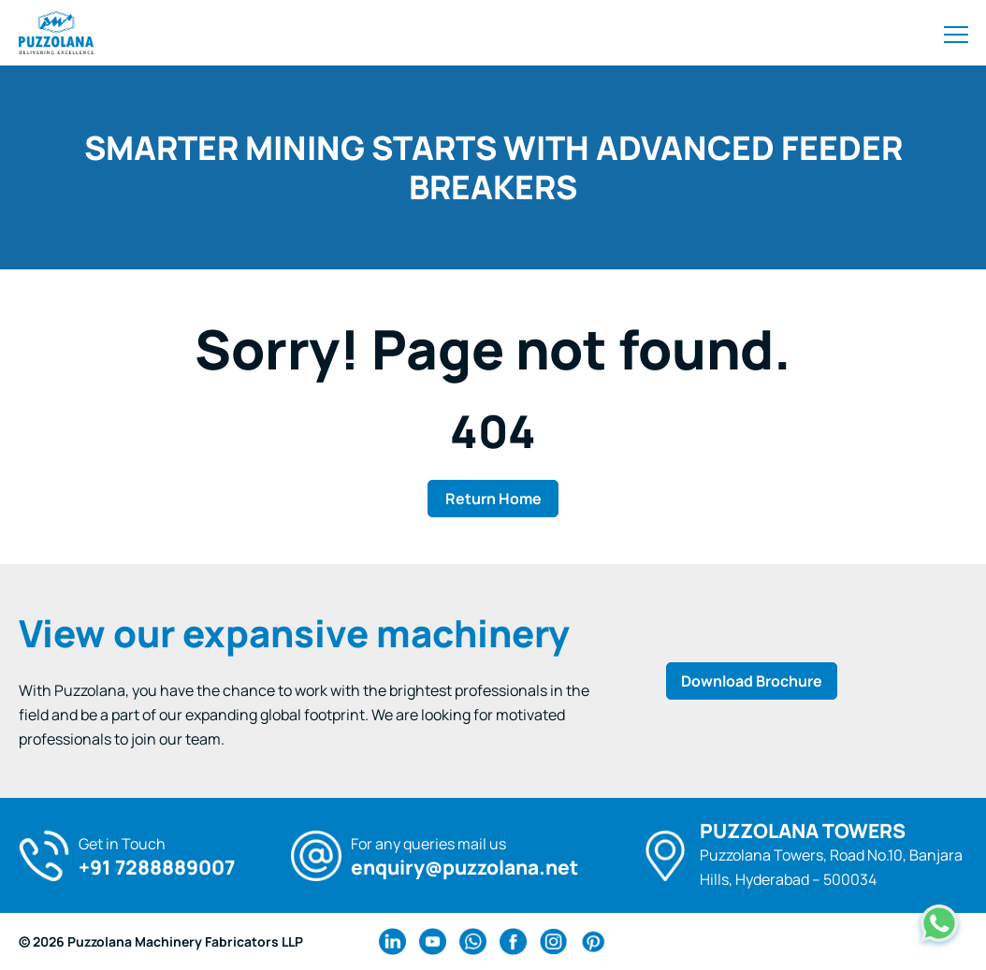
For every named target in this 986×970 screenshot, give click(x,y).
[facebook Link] (513, 941)
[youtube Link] (432, 941)
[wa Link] (472, 941)
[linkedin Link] (392, 941)
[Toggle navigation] (956, 33)
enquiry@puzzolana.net (464, 867)
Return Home (493, 498)
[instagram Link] (553, 941)
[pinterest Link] (593, 941)
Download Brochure (751, 681)
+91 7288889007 (157, 867)
